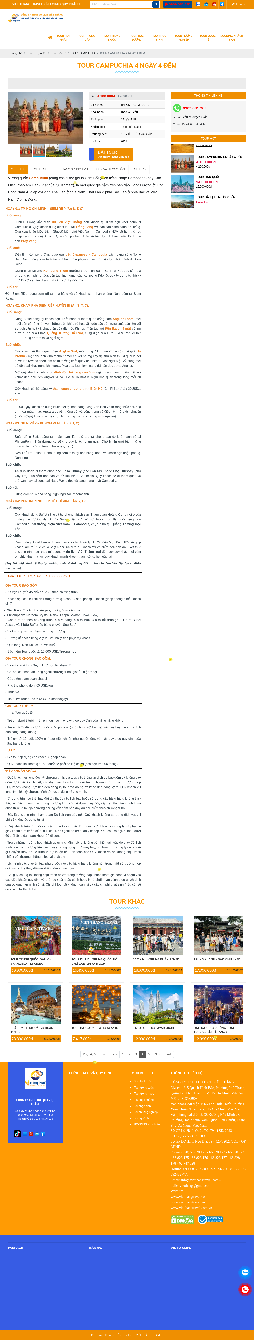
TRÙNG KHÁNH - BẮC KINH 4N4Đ (217, 959)
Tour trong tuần (86, 37)
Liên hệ (239, 4)
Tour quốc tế (208, 37)
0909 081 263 (180, 4)
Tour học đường (137, 37)
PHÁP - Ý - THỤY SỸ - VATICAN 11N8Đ (32, 1030)
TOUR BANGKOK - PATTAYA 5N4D (95, 1028)
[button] (80, 95)
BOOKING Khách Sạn (231, 37)
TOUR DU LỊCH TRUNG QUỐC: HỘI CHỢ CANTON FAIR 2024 (95, 962)
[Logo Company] (50, 38)
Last (168, 1054)
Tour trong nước (112, 37)
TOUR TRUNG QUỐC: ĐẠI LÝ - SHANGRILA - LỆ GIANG (31, 962)
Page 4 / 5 (89, 1054)
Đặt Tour (113, 154)
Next (158, 1054)
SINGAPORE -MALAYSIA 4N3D (153, 1028)
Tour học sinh (159, 37)
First (103, 1054)
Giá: (93, 96)
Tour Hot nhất (63, 37)
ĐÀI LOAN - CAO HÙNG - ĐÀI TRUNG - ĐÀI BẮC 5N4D (214, 1030)
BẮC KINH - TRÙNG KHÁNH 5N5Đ (156, 959)
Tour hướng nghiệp (184, 37)
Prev (114, 1054)
